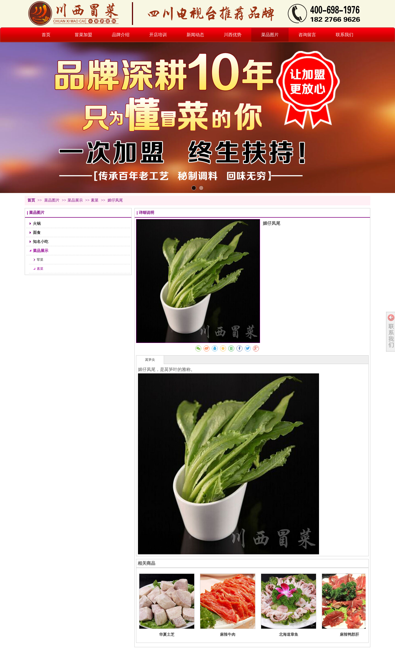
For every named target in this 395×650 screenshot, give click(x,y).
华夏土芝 (166, 634)
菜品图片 (52, 200)
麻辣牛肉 (227, 634)
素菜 (94, 200)
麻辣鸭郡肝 (349, 634)
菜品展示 (75, 200)
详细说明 (146, 213)
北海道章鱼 (288, 634)
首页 (31, 200)
